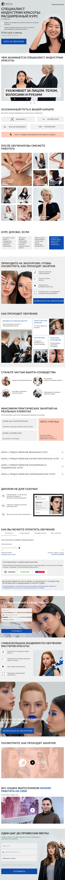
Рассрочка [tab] (9, 533)
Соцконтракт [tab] (25, 533)
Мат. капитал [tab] (56, 533)
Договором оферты (28, 625)
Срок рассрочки (6, 544)
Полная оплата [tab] (40, 533)
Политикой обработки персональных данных (15, 625)
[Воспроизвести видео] (32, 810)
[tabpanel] (32, 558)
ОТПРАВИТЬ (17, 631)
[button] (13, 41)
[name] (16, 610)
